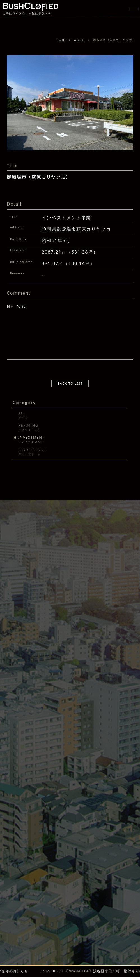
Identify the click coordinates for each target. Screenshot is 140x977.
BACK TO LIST (69, 383)
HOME (61, 40)
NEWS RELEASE (83, 971)
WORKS (80, 40)
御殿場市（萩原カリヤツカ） (39, 177)
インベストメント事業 (66, 217)
